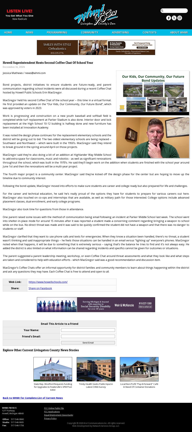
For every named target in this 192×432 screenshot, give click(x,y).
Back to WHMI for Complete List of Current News (33, 397)
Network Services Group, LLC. (106, 426)
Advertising (120, 32)
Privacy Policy (50, 418)
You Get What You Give (19, 15)
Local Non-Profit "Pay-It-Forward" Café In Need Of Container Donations (139, 372)
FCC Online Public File (54, 408)
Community (89, 32)
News (29, 32)
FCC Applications (52, 411)
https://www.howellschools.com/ (48, 282)
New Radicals (19, 18)
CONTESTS (149, 32)
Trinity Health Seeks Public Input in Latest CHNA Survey (96, 372)
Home (8, 32)
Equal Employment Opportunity (58, 415)
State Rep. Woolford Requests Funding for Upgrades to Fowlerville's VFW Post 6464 (52, 374)
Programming (57, 32)
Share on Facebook (40, 288)
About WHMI (179, 32)
